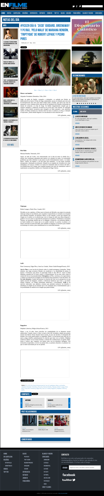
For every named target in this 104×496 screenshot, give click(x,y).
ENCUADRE (26, 466)
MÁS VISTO (83, 112)
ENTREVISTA (33, 13)
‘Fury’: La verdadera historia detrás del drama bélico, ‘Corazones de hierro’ (10, 80)
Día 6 (55, 90)
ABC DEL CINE (47, 478)
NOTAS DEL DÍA (11, 20)
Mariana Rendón (47, 387)
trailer (22, 390)
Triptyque (54, 387)
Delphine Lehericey (61, 388)
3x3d (25, 388)
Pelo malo (40, 387)
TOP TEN (6, 472)
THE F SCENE (27, 460)
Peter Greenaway (31, 388)
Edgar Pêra (39, 388)
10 (95, 103)
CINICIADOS (98, 13)
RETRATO (42, 13)
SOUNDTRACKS (8, 466)
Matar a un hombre (60, 385)
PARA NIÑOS (76, 13)
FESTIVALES (47, 481)
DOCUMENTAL (47, 466)
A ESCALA (46, 463)
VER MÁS (10, 144)
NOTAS (9, 13)
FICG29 (30, 385)
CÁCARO (68, 13)
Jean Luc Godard (46, 388)
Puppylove (53, 388)
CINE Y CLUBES (46, 487)
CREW (45, 484)
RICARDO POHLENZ (28, 463)
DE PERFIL (46, 475)
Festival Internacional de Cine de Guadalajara (44, 385)
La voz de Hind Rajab (79, 96)
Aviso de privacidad (62, 493)
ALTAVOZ (46, 469)
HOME (3, 13)
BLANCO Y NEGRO (88, 13)
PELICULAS (26, 457)
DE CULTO (46, 472)
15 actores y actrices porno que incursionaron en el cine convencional (10, 42)
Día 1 (35, 90)
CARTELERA (16, 13)
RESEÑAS (25, 13)
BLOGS (63, 13)
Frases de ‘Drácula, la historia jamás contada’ (10, 61)
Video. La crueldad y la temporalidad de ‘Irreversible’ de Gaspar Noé (10, 100)
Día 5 (50, 90)
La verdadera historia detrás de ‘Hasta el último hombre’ (10, 138)
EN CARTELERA (8, 457)
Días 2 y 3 (41, 90)
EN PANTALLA (42, 428)
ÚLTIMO (75, 112)
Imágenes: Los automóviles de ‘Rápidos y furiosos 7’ (10, 119)
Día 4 (46, 90)
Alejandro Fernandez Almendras (29, 387)
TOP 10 (56, 13)
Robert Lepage (60, 387)
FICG (26, 385)
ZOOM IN (49, 13)
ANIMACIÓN (46, 460)
